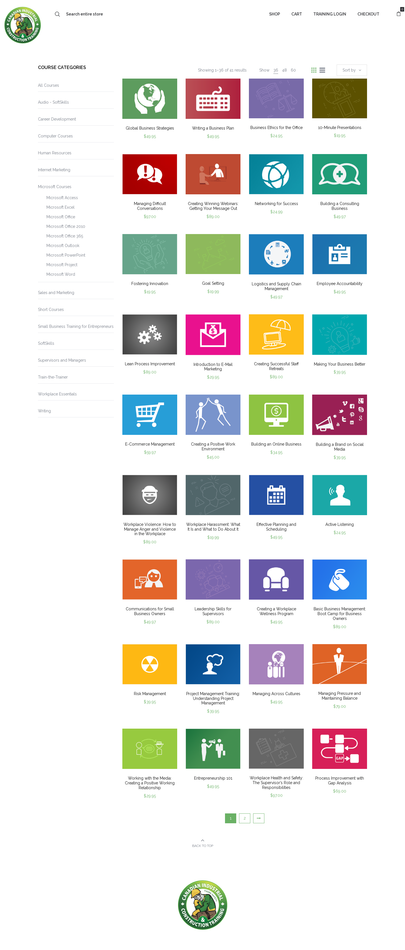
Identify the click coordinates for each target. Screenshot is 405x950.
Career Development (57, 119)
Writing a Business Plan (213, 128)
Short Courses (51, 309)
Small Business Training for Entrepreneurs (76, 326)
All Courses (48, 85)
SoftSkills (46, 343)
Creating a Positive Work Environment (213, 446)
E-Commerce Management (150, 444)
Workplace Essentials (57, 394)
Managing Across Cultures (276, 693)
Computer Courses (55, 136)
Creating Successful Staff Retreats (276, 366)
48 (284, 70)
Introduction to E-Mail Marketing (213, 366)
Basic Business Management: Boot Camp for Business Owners (340, 614)
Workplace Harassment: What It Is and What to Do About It (213, 526)
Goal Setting (213, 283)
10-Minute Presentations (339, 127)
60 (293, 70)
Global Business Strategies (150, 128)
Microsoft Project (61, 264)
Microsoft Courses (54, 186)
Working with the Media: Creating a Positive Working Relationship (150, 783)
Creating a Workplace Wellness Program (276, 611)
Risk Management (150, 693)
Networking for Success (276, 203)
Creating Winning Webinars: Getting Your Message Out (213, 206)
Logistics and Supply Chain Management (276, 286)
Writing (44, 411)
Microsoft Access (62, 197)
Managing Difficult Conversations (150, 206)
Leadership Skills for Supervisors (213, 611)
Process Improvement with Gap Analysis (339, 780)
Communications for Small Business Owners (150, 611)
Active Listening (339, 524)
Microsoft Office (60, 217)
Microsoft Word (60, 274)
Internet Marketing (54, 170)
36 (275, 70)
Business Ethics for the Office (276, 127)
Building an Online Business (276, 444)
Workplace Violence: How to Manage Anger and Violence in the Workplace (149, 529)
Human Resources (54, 153)
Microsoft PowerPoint (65, 255)
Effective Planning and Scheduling (276, 526)
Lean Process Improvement (150, 364)
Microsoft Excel (60, 207)
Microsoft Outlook (62, 245)
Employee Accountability (340, 283)
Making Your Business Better (339, 364)
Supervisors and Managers (62, 360)
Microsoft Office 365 (64, 236)
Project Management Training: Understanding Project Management (213, 698)
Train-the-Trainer (53, 377)
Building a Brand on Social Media (340, 446)
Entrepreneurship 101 (213, 778)
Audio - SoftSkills (53, 102)
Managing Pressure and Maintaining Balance (339, 695)
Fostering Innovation (149, 283)
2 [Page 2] (245, 818)
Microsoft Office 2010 (65, 226)
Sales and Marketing (56, 292)
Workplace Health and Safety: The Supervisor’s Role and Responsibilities (276, 783)
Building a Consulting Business (339, 206)
